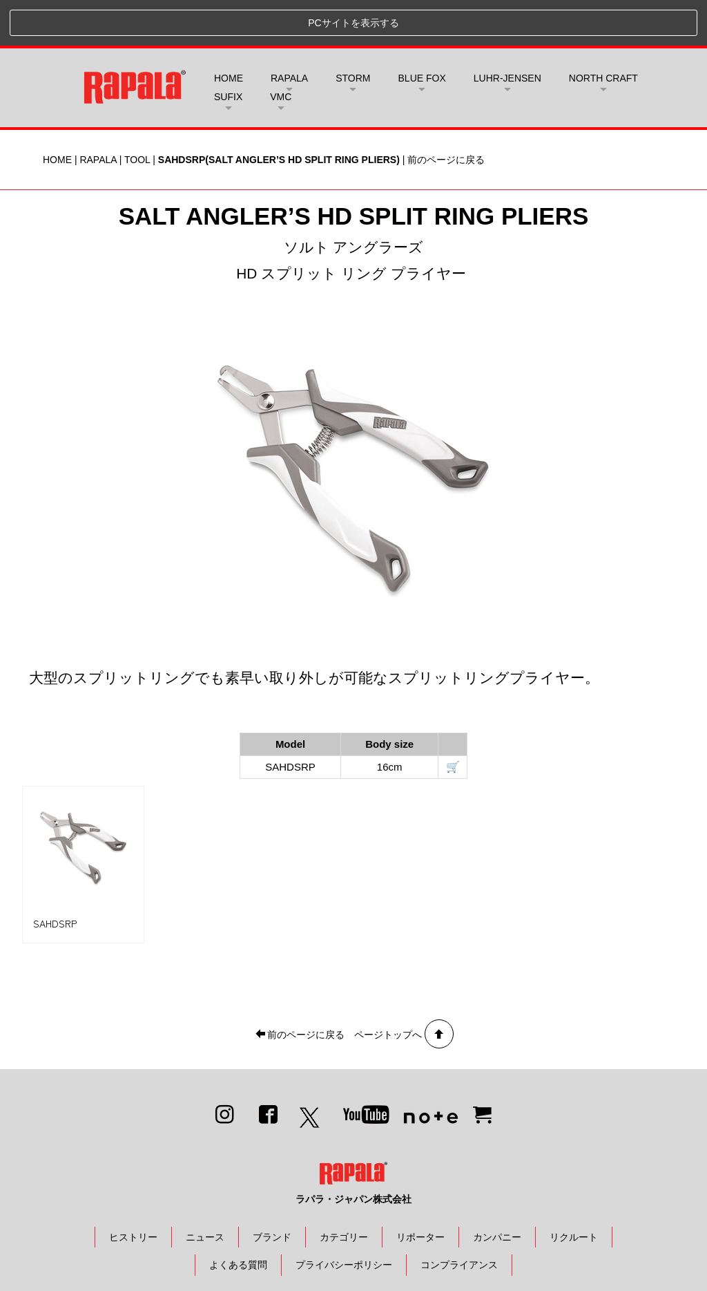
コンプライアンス (459, 1219)
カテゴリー (344, 1190)
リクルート (574, 1190)
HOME (228, 32)
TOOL (137, 113)
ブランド (272, 1190)
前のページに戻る (446, 113)
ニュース (205, 1190)
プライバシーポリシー (344, 1219)
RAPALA (97, 113)
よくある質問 (238, 1219)
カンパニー (497, 1190)
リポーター (420, 1190)
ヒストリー (133, 1190)
